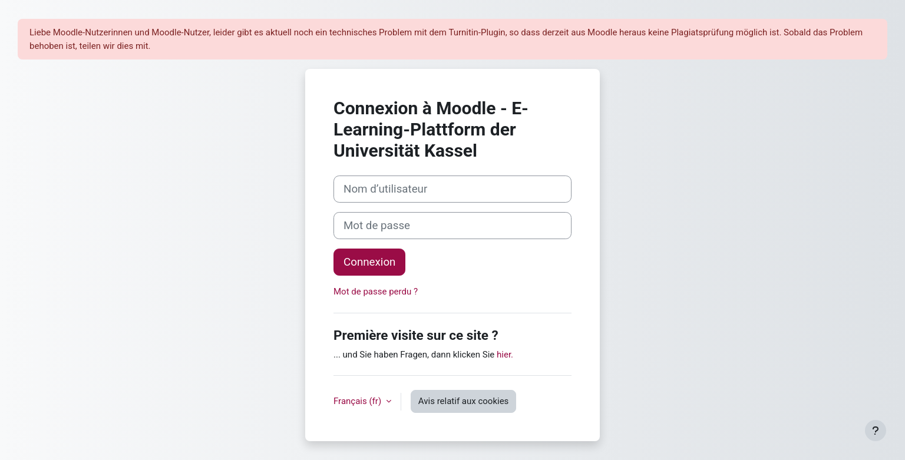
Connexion (369, 262)
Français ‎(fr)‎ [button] (358, 401)
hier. (505, 354)
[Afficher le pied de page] (875, 430)
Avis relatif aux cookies (463, 401)
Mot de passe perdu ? (375, 291)
